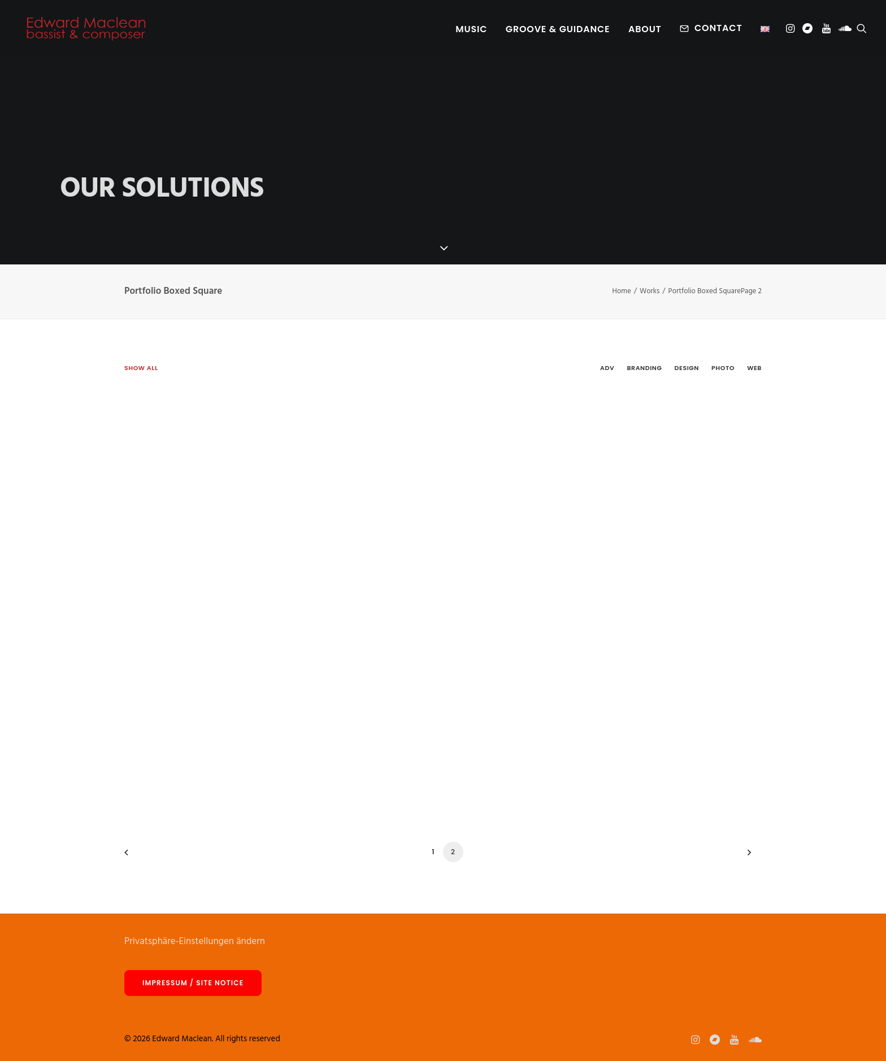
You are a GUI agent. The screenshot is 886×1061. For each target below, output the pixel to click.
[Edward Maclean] (86, 29)
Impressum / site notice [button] (193, 983)
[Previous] (139, 856)
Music (471, 30)
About (645, 30)
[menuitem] (471, 30)
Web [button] (754, 367)
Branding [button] (644, 367)
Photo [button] (723, 367)
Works (649, 291)
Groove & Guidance (558, 30)
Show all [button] (141, 367)
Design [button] (687, 367)
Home (622, 291)
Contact (718, 29)
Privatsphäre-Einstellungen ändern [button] (194, 941)
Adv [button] (607, 367)
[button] (791, 29)
